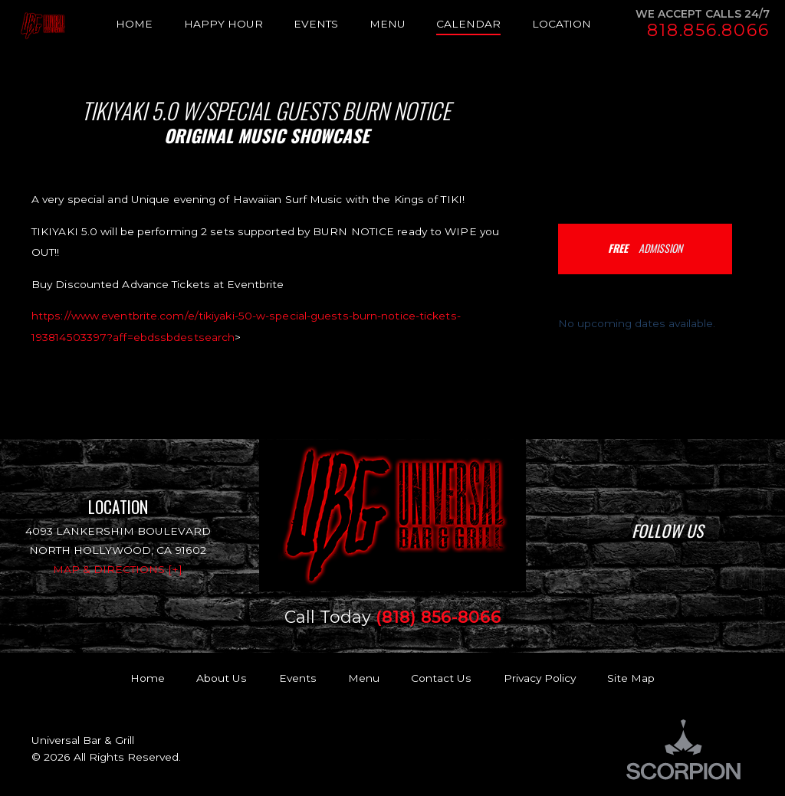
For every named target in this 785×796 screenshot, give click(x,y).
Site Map (631, 678)
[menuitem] (150, 24)
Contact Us (441, 678)
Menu (363, 678)
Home (147, 678)
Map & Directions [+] (117, 569)
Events (298, 678)
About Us (221, 678)
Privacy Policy (540, 678)
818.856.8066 (708, 31)
